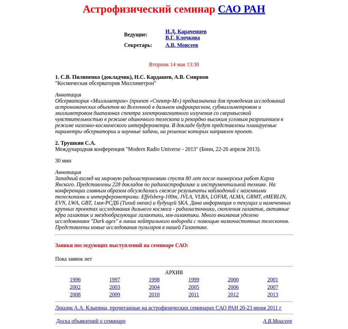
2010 (154, 294)
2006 (233, 287)
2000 (233, 279)
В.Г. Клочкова (183, 37)
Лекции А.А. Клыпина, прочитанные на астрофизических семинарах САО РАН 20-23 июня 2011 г (168, 308)
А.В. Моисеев (182, 45)
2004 (154, 287)
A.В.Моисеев (277, 321)
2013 (272, 294)
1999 (193, 279)
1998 (154, 279)
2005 (193, 287)
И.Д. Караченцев (186, 31)
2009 (114, 294)
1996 (75, 279)
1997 (114, 279)
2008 (75, 294)
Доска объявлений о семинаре (90, 321)
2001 (272, 279)
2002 (75, 287)
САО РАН (241, 9)
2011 (193, 294)
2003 (114, 287)
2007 (272, 287)
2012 (233, 294)
